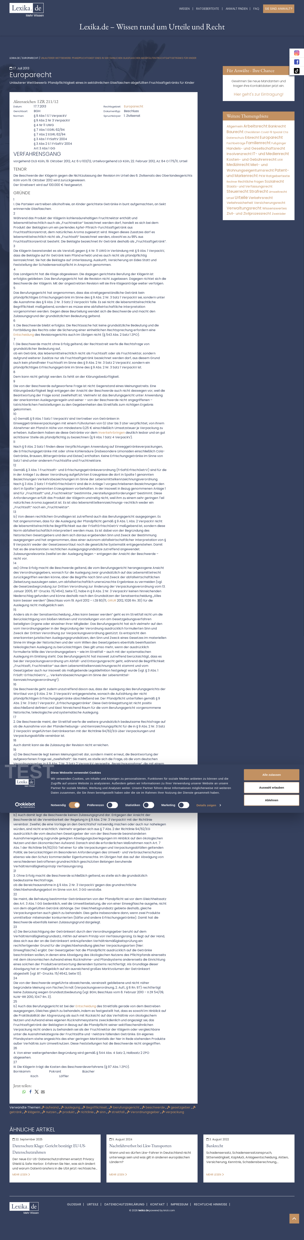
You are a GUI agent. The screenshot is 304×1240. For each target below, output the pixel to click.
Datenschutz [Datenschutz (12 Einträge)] (235, 138)
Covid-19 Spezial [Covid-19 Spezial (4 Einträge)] (271, 132)
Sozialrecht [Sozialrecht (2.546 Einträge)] (274, 181)
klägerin (32, 1112)
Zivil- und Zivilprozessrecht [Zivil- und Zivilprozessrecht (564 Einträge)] (249, 213)
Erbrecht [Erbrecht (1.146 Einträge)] (252, 137)
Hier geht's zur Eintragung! (258, 94)
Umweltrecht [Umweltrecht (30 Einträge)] (278, 192)
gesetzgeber (179, 1107)
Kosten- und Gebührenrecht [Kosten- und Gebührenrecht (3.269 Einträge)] (252, 159)
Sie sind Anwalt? (278, 8)
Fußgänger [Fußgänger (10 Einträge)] (278, 143)
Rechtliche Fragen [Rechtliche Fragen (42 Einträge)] (251, 182)
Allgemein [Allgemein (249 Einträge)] (235, 126)
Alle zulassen (271, 1201)
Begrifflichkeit (95, 1107)
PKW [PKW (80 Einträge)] (262, 176)
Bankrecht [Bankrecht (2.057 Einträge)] (277, 126)
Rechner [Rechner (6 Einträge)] (232, 182)
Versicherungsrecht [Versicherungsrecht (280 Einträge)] (269, 203)
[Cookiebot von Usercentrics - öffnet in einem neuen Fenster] (25, 1232)
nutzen (49, 1112)
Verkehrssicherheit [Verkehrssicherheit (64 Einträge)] (240, 203)
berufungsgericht (124, 1107)
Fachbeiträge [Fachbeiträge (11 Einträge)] (236, 143)
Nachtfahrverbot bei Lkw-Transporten (140, 1145)
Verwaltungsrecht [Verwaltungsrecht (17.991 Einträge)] (244, 208)
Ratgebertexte (207, 8)
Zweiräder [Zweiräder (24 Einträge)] (279, 214)
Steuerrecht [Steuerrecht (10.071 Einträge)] (238, 191)
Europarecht (30, 58)
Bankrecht (214, 1145)
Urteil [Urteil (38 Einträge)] (230, 198)
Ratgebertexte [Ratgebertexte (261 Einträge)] (278, 176)
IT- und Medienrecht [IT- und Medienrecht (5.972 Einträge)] (270, 153)
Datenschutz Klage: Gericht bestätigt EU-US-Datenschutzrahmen (49, 1149)
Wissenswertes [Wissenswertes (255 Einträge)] (274, 208)
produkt (67, 1112)
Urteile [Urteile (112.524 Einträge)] (241, 197)
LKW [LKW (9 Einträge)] (280, 160)
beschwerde (154, 1107)
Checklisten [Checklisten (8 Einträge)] (252, 132)
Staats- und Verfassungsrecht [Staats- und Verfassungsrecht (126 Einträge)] (250, 186)
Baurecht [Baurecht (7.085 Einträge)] (235, 131)
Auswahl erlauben (271, 1214)
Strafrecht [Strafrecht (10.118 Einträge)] (258, 191)
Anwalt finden (237, 8)
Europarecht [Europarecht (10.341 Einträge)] (271, 137)
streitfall (116, 1112)
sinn (101, 1112)
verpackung (173, 1112)
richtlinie (85, 1112)
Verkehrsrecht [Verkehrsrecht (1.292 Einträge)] (261, 197)
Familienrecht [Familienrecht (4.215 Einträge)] (258, 143)
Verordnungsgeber (143, 1112)
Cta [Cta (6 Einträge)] (285, 132)
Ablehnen (271, 1227)
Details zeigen (206, 1232)
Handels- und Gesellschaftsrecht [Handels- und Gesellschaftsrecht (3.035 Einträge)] (256, 148)
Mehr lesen (21, 1174)
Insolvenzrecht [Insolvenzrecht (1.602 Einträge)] (239, 153)
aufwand (50, 1107)
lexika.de (15, 58)
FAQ (256, 8)
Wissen (184, 8)
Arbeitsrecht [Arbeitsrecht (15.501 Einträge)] (256, 126)
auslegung (71, 1107)
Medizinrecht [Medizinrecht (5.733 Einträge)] (238, 164)
